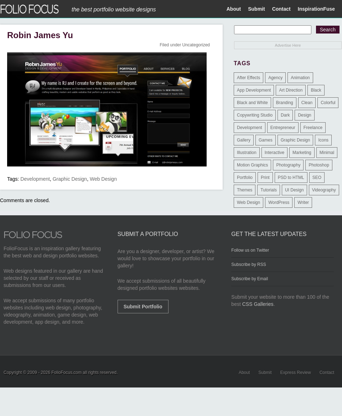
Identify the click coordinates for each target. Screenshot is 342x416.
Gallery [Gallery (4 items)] (243, 140)
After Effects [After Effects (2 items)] (248, 77)
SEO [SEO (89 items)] (316, 177)
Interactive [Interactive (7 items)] (274, 152)
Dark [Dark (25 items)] (285, 115)
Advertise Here (288, 45)
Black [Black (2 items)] (316, 90)
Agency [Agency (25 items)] (275, 77)
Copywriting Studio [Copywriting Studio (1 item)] (255, 115)
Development (35, 179)
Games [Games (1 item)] (266, 140)
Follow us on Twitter (250, 250)
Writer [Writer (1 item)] (303, 202)
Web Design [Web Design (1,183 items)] (248, 202)
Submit (256, 9)
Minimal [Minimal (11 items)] (327, 152)
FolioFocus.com (66, 372)
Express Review (295, 372)
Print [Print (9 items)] (265, 177)
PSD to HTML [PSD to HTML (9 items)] (291, 177)
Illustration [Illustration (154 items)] (246, 152)
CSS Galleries (258, 304)
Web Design (103, 179)
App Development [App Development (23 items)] (254, 90)
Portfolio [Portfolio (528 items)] (245, 177)
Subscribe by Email (249, 278)
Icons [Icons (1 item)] (323, 140)
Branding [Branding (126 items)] (284, 102)
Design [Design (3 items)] (304, 115)
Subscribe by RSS (248, 264)
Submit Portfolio (143, 306)
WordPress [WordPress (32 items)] (278, 202)
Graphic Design (70, 179)
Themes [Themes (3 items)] (244, 190)
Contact (281, 9)
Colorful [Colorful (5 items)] (328, 102)
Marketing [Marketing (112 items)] (301, 152)
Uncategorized (196, 44)
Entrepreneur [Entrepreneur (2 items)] (282, 127)
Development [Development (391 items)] (249, 127)
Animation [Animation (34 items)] (300, 77)
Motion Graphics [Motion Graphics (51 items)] (252, 165)
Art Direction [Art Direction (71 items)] (290, 90)
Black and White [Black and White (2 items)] (252, 102)
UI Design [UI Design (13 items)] (294, 190)
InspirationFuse (316, 9)
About (234, 9)
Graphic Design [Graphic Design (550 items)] (295, 140)
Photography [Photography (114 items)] (288, 165)
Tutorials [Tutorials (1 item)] (268, 190)
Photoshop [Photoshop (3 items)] (319, 165)
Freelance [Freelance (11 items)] (313, 127)
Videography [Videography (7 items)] (324, 190)
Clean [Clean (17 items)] (306, 102)
